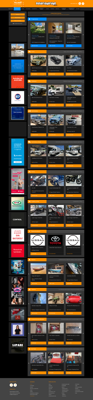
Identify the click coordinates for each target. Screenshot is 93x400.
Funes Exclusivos (71, 309)
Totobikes (34, 369)
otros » (80, 349)
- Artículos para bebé (78, 387)
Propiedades (64, 385)
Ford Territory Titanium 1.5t (38, 127)
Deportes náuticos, (70, 259)
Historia (31, 391)
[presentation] (29, 34)
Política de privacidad (33, 394)
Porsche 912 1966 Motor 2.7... (73, 305)
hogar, (63, 349)
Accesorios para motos (76, 319)
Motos (50, 390)
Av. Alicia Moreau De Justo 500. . (54, 37)
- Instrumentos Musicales (79, 391)
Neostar (34, 70)
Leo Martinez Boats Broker (37, 279)
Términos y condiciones (34, 388)
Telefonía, (49, 349)
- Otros (76, 393)
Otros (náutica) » (78, 259)
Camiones (50, 388)
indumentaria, (76, 349)
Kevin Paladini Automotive (38, 309)
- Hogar (76, 385)
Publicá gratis (17, 20)
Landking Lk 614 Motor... (37, 158)
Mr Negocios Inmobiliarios (38, 42)
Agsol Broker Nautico (54, 192)
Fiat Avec (52, 101)
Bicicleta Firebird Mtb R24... (38, 365)
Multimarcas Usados (72, 70)
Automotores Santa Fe (55, 280)
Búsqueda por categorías (34, 393)
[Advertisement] (17, 34)
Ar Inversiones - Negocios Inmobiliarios (55, 42)
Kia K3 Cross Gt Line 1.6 (37, 67)
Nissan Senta (35, 250)
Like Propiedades (71, 42)
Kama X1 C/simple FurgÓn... (55, 158)
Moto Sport (35, 222)
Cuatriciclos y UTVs (52, 391)
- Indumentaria (77, 390)
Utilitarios (50, 385)
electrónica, (53, 349)
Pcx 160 (33, 188)
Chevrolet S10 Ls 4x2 (71, 127)
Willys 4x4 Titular (53, 305)
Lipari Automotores (54, 70)
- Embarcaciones (64, 388)
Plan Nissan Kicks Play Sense (73, 247)
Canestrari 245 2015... (71, 276)
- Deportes (76, 388)
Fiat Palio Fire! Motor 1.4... (55, 67)
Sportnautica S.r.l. (53, 222)
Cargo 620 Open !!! (36, 276)
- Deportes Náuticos (65, 390)
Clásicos (50, 394)
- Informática (77, 384)
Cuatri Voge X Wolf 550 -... (37, 217)
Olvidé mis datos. (17, 23)
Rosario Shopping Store (55, 369)
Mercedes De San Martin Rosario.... (73, 37)
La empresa (32, 385)
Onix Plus (69, 67)
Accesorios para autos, (66, 319)
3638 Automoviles (71, 101)
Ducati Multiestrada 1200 (55, 188)
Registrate (17, 17)
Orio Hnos (34, 162)
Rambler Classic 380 (36, 305)
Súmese (31, 387)
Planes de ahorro (51, 393)
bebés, (66, 349)
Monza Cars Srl (71, 131)
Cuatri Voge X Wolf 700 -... (73, 217)
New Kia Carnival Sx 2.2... (37, 97)
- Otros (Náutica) (64, 391)
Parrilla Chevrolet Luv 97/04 (73, 335)
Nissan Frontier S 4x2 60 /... (38, 247)
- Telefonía (63, 394)
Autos (50, 384)
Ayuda (31, 390)
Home (31, 384)
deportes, (70, 349)
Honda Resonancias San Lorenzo (38, 191)
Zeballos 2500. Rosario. (38, 37)
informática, (59, 349)
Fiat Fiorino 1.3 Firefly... (54, 97)
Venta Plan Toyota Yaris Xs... (55, 247)
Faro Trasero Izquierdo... (54, 335)
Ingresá (18, 14)
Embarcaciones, (62, 259)
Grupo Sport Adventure (73, 192)
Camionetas (51, 387)
